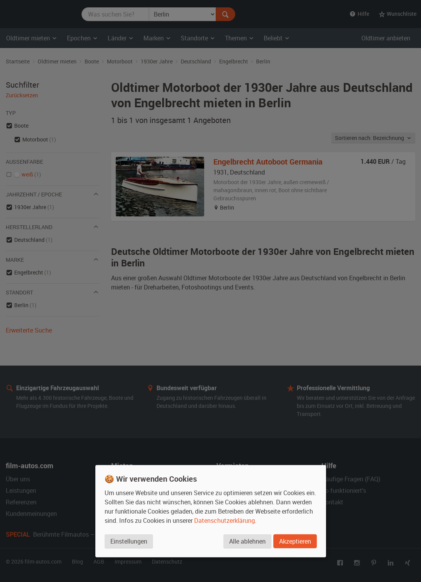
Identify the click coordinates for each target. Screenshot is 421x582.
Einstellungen (128, 541)
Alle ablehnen (247, 541)
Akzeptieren (295, 541)
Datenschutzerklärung (224, 520)
